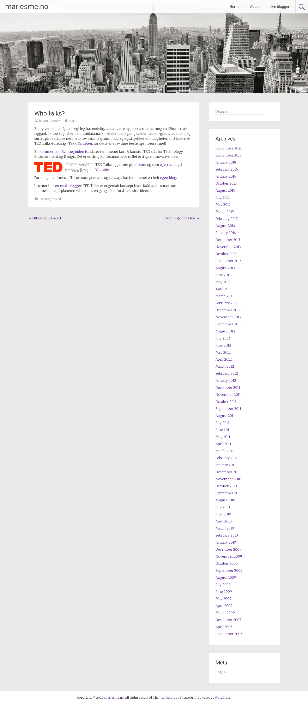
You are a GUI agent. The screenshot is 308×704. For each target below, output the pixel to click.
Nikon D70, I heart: (45, 218)
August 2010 (225, 500)
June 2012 (223, 345)
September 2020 (229, 148)
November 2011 (228, 394)
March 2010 (225, 528)
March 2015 (225, 211)
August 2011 (225, 416)
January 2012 (226, 380)
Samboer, (85, 143)
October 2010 (226, 486)
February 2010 (227, 535)
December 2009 (228, 549)
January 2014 (226, 233)
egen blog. (168, 178)
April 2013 (223, 289)
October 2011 (226, 402)
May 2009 (223, 599)
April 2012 (224, 359)
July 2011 (222, 423)
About (255, 6)
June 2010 (223, 514)
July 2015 (223, 197)
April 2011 (223, 444)
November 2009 (229, 556)
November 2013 (228, 247)
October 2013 (226, 254)
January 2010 (226, 542)
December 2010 (228, 472)
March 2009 (225, 613)
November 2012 (228, 317)
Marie (72, 121)
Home (234, 6)
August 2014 (225, 226)
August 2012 (225, 331)
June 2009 (224, 592)
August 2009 (226, 577)
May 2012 (223, 352)
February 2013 (226, 303)
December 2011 (228, 387)
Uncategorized (50, 199)
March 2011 (225, 451)
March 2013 (225, 296)
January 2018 (226, 162)
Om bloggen (280, 6)
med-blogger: (71, 186)
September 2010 (229, 493)
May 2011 (223, 437)
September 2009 (229, 570)
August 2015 (225, 190)
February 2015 (227, 219)
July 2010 (223, 507)
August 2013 (225, 268)
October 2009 (227, 563)
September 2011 (228, 409)
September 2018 (229, 155)
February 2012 (227, 373)
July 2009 (223, 584)
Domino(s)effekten (182, 218)
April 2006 (224, 627)
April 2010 (224, 521)
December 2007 (228, 620)
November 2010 (228, 479)
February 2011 (226, 458)
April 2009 (224, 606)
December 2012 (228, 310)
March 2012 (225, 366)
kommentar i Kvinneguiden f (63, 151)
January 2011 (226, 465)
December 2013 (228, 240)
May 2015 (223, 204)
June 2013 (223, 275)
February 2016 (227, 169)
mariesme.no (26, 6)
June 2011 (223, 430)
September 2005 (229, 634)
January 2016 (226, 176)
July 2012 (223, 338)
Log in (221, 672)
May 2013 (223, 282)
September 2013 (228, 261)
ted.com (139, 164)
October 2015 (226, 183)
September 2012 (229, 324)
